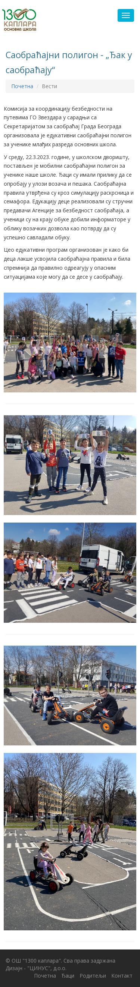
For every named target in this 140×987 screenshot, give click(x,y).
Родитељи (93, 975)
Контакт (122, 975)
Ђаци (67, 975)
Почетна (22, 86)
